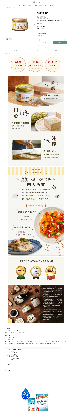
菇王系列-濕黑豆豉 (43, 386)
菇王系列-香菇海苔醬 (28, 386)
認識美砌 (29, 5)
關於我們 (9, 398)
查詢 (5, 398)
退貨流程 (22, 398)
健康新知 (35, 5)
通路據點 (51, 5)
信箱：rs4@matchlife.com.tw (10, 403)
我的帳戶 (18, 398)
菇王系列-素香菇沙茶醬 (58, 386)
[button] (34, 24)
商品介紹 (15, 50)
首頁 (20, 5)
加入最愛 (40, 45)
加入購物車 (44, 42)
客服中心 (46, 5)
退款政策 (13, 398)
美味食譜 (40, 5)
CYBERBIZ (27, 408)
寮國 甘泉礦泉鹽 (13, 386)
